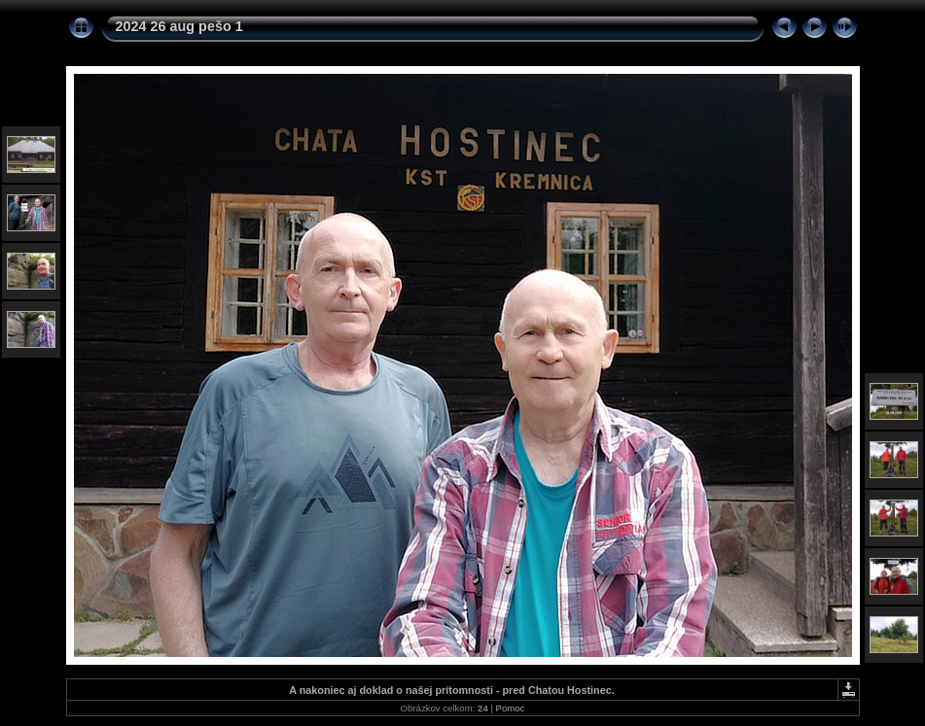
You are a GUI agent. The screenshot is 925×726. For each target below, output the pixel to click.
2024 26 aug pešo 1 (179, 26)
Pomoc (510, 708)
